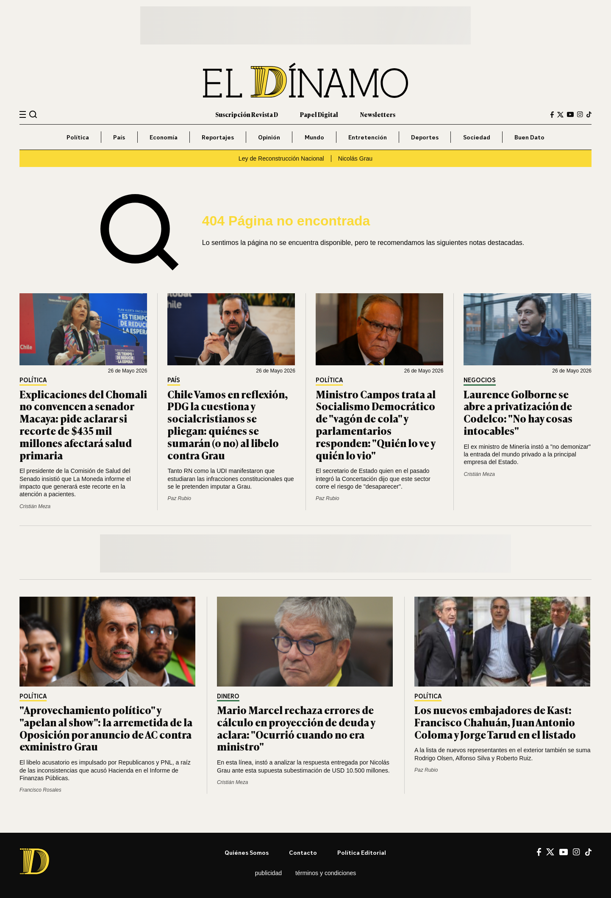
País (119, 137)
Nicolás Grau (355, 158)
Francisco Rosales (40, 790)
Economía (164, 137)
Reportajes (218, 137)
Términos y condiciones (325, 873)
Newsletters (377, 114)
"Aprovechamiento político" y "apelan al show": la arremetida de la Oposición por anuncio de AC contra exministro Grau (105, 727)
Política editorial (361, 852)
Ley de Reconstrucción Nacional (281, 158)
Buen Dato (529, 137)
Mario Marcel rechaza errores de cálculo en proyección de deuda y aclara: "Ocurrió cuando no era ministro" (296, 727)
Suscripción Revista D (246, 114)
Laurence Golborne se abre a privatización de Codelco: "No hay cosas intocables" (518, 412)
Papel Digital (319, 114)
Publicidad (268, 873)
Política (78, 137)
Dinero (228, 696)
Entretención (367, 137)
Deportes (425, 137)
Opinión (269, 137)
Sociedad (476, 137)
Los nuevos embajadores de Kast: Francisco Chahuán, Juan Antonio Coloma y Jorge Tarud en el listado (495, 722)
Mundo (314, 137)
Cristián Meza (34, 506)
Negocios (480, 380)
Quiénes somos (247, 852)
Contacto (303, 852)
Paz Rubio (179, 498)
